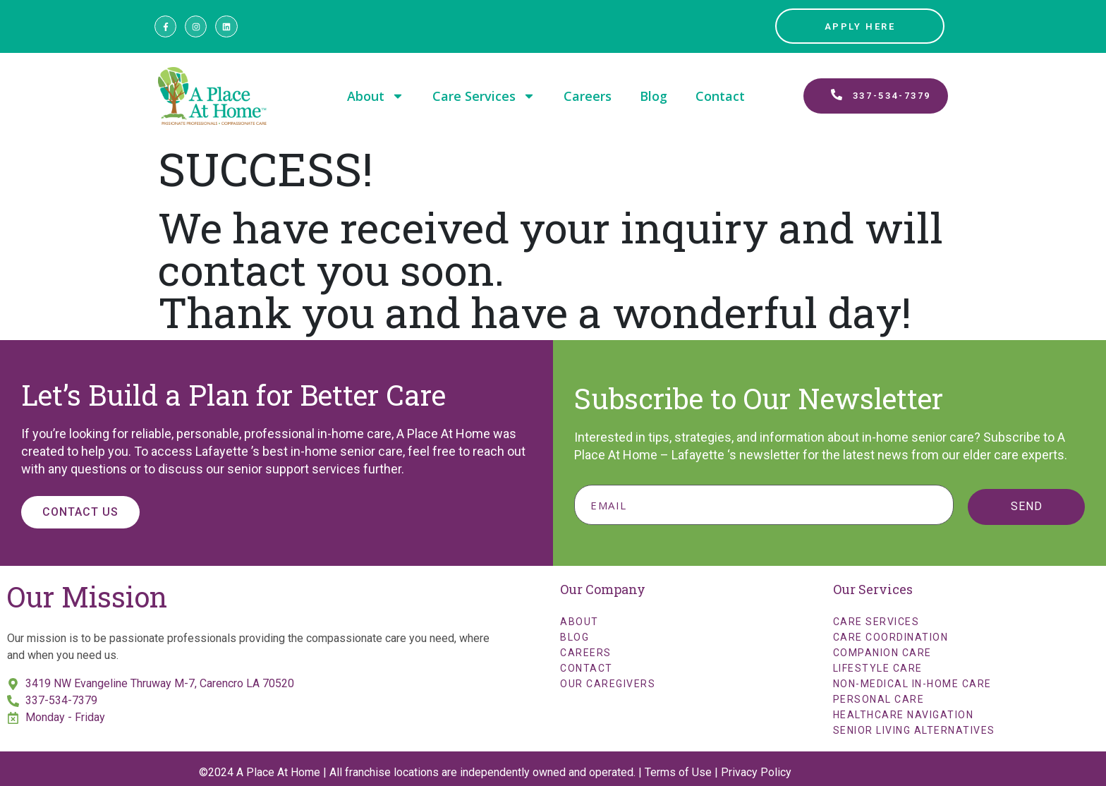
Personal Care (879, 699)
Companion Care (882, 652)
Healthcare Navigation (903, 714)
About (375, 96)
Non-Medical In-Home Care (912, 683)
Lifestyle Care (878, 668)
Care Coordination (891, 637)
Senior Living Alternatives (914, 730)
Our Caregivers (607, 683)
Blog (653, 95)
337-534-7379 (61, 700)
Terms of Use (678, 772)
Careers (588, 95)
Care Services (483, 96)
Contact (720, 95)
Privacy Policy (756, 772)
